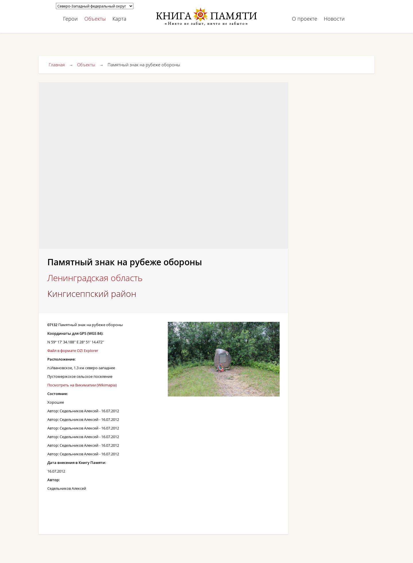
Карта (119, 18)
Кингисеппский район (91, 293)
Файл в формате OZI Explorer (72, 350)
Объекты (95, 18)
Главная (57, 64)
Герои (70, 18)
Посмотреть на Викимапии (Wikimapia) (82, 385)
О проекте (304, 18)
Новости (334, 18)
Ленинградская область (95, 278)
